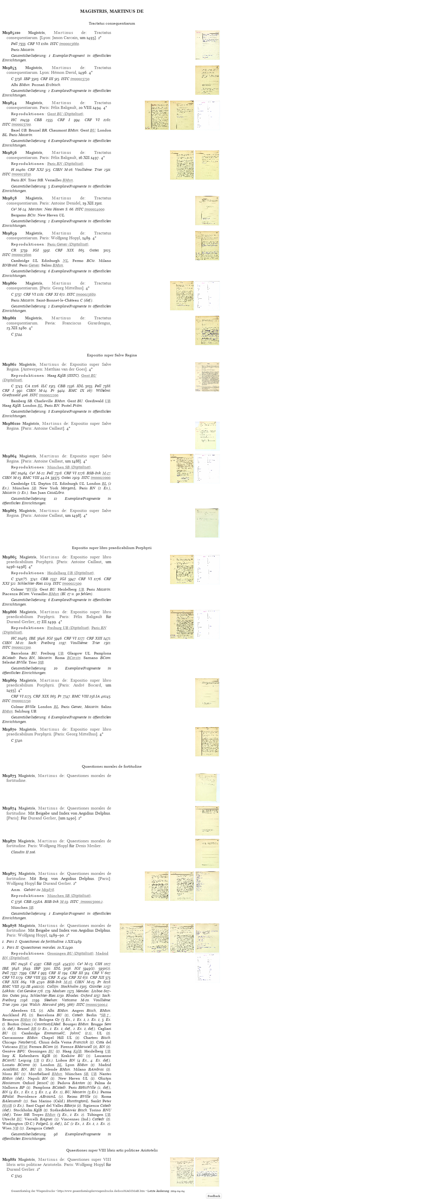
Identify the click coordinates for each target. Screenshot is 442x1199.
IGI (36, 250)
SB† (105, 1015)
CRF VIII (32, 977)
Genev (34, 265)
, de (56, 32)
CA (27, 386)
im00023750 (79, 78)
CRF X (54, 977)
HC (14, 119)
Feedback (214, 1196)
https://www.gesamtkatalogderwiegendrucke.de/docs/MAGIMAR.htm (101, 1191)
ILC (44, 386)
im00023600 (21, 254)
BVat (23, 1046)
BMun (68, 180)
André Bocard (87, 685)
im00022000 (100, 477)
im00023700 (21, 124)
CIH (98, 963)
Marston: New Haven (46, 209)
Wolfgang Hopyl (65, 237)
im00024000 (94, 209)
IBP (27, 78)
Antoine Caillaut (48, 428)
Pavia (50, 323)
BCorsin (74, 657)
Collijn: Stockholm (62, 986)
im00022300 (21, 647)
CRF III (46, 78)
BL (40, 405)
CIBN (58, 169)
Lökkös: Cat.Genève (19, 991)
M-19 (64, 901)
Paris (44, 107)
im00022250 (21, 700)
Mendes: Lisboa (89, 991)
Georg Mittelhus (67, 287)
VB (32, 982)
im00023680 (86, 294)
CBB (38, 119)
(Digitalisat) (65, 113)
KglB (77, 1051)
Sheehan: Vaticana (60, 1000)
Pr (53, 390)
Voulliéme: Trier (88, 169)
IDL (80, 386)
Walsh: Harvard (43, 1004)
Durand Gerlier (21, 621)
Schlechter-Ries (30, 583)
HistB (7, 1105)
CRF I (63, 119)
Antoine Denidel (65, 203)
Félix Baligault (63, 107)
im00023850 (21, 174)
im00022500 (71, 583)
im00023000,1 (97, 1004)
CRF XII (97, 977)
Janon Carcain (65, 37)
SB (34, 488)
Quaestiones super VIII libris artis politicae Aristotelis (59, 1162)
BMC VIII (31, 477)
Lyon (45, 37)
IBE (32, 638)
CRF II (54, 972)
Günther (95, 986)
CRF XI (52, 294)
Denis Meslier (88, 845)
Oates (94, 250)
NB (15, 1128)
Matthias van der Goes (64, 369)
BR (33, 1028)
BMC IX (76, 390)
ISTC (54, 43)
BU (92, 130)
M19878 (48, 889)
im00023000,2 (91, 901)
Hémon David (63, 72)
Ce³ (14, 209)
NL (65, 260)
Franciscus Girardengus (86, 323)
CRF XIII (94, 638)
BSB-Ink (94, 473)
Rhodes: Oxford (79, 995)
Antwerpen (32, 369)
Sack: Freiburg (41, 642)
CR (13, 250)
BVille (32, 589)
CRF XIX (64, 250)
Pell (14, 43)
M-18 (68, 982)
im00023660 (69, 43)
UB (107, 401)
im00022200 (48, 395)
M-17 (106, 473)
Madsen (59, 991)
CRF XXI (36, 169)
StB (41, 662)
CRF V (97, 972)
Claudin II (20, 852)
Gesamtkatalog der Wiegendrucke (33, 1191)
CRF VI (33, 43)
